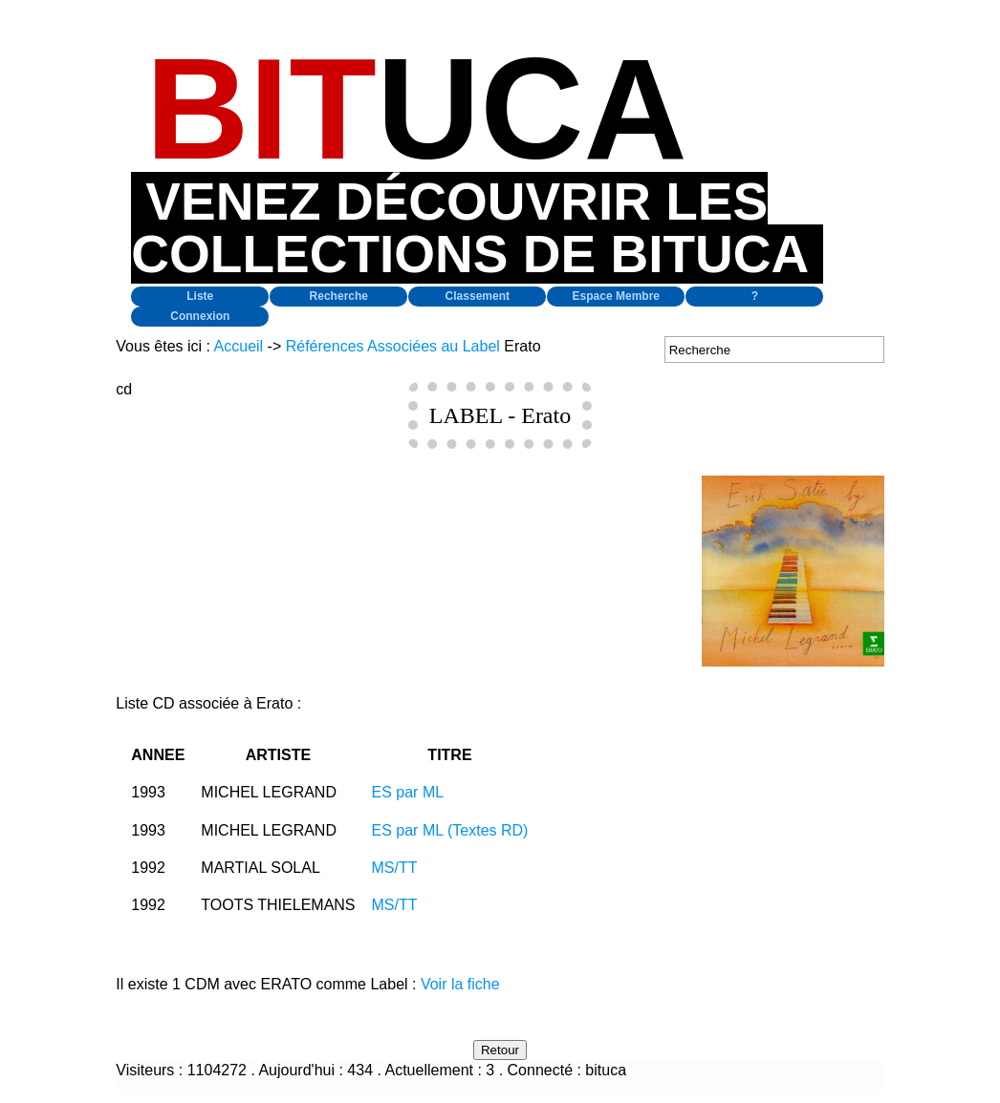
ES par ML (408, 792)
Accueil (239, 346)
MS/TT (395, 867)
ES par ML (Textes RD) (450, 830)
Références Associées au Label (393, 346)
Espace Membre (616, 296)
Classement (478, 296)
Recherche (339, 296)
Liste (199, 296)
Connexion (199, 316)
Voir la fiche (460, 984)
